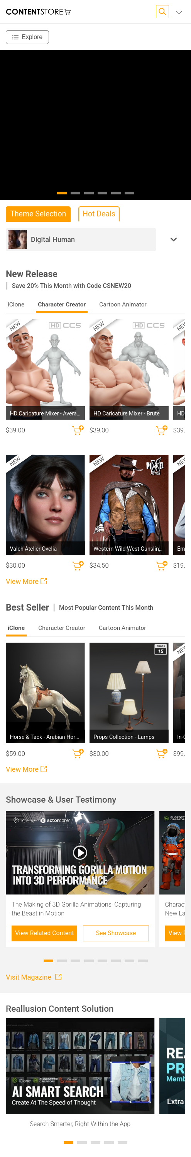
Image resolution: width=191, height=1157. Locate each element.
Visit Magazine (33, 977)
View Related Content (44, 933)
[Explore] (27, 37)
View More (26, 581)
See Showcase (116, 933)
